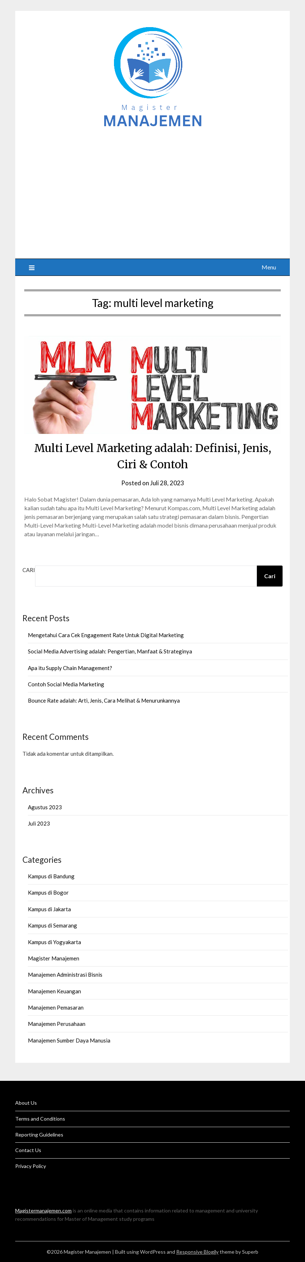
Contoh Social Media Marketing (66, 684)
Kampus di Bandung (51, 876)
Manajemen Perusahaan (56, 1023)
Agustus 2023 (45, 807)
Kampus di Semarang (52, 925)
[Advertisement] (152, 189)
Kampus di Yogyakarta (54, 942)
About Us (26, 1103)
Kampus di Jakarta (49, 909)
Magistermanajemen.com (43, 1210)
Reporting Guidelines (39, 1134)
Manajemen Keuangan (54, 991)
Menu (269, 267)
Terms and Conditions (40, 1119)
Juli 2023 (39, 823)
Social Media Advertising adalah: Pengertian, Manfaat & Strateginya (110, 651)
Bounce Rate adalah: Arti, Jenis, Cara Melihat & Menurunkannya (104, 700)
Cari (28, 570)
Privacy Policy (30, 1166)
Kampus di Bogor (48, 892)
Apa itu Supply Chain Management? (70, 668)
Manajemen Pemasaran (56, 1007)
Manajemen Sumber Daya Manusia (69, 1040)
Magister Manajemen (53, 958)
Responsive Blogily (197, 1252)
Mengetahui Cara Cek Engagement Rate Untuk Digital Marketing (106, 635)
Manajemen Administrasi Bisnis (65, 974)
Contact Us (28, 1150)
